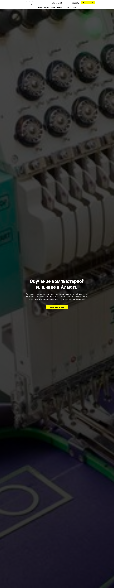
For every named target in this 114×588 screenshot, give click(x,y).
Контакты (66, 7)
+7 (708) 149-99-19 (75, 2)
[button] (88, 2)
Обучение (74, 7)
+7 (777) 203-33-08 (75, 3)
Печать (53, 7)
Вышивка (46, 7)
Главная (40, 7)
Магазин (59, 7)
